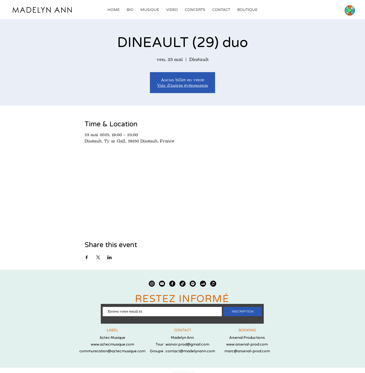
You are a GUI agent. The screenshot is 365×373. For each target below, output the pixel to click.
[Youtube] (162, 284)
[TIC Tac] (182, 284)
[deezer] (203, 284)
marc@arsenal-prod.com (247, 351)
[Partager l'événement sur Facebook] (86, 257)
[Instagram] (152, 284)
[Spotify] (193, 284)
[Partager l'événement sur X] (98, 257)
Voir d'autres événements (182, 85)
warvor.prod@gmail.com (187, 344)
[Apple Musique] (213, 284)
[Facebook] (172, 284)
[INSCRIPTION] (242, 311)
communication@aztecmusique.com (112, 351)
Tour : (160, 344)
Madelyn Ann (182, 338)
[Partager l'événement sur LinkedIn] (109, 257)
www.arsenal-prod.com (247, 344)
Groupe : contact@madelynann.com (182, 351)
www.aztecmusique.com (112, 344)
